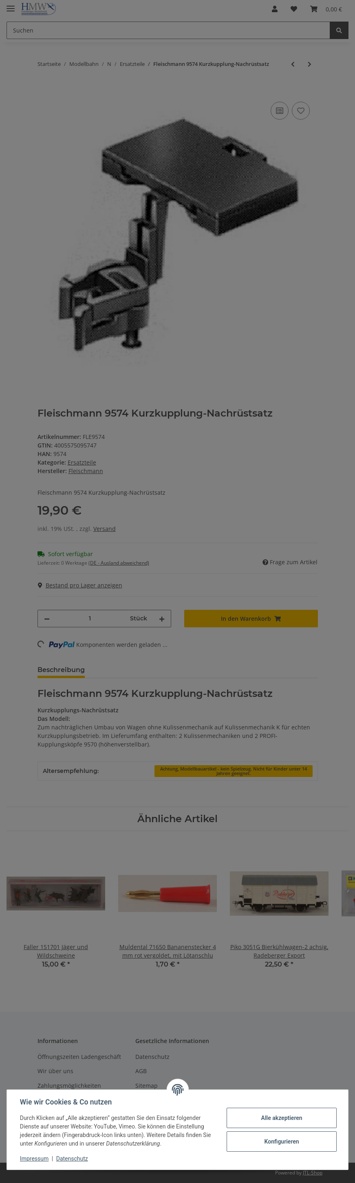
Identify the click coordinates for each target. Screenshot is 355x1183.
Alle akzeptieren (281, 1118)
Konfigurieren (281, 1141)
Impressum (34, 1158)
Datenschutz (72, 1158)
